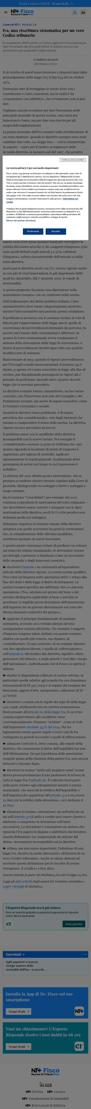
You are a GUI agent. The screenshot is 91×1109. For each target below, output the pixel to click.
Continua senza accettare (73, 160)
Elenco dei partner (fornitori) (21, 220)
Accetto (56, 231)
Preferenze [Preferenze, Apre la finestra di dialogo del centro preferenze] (33, 231)
